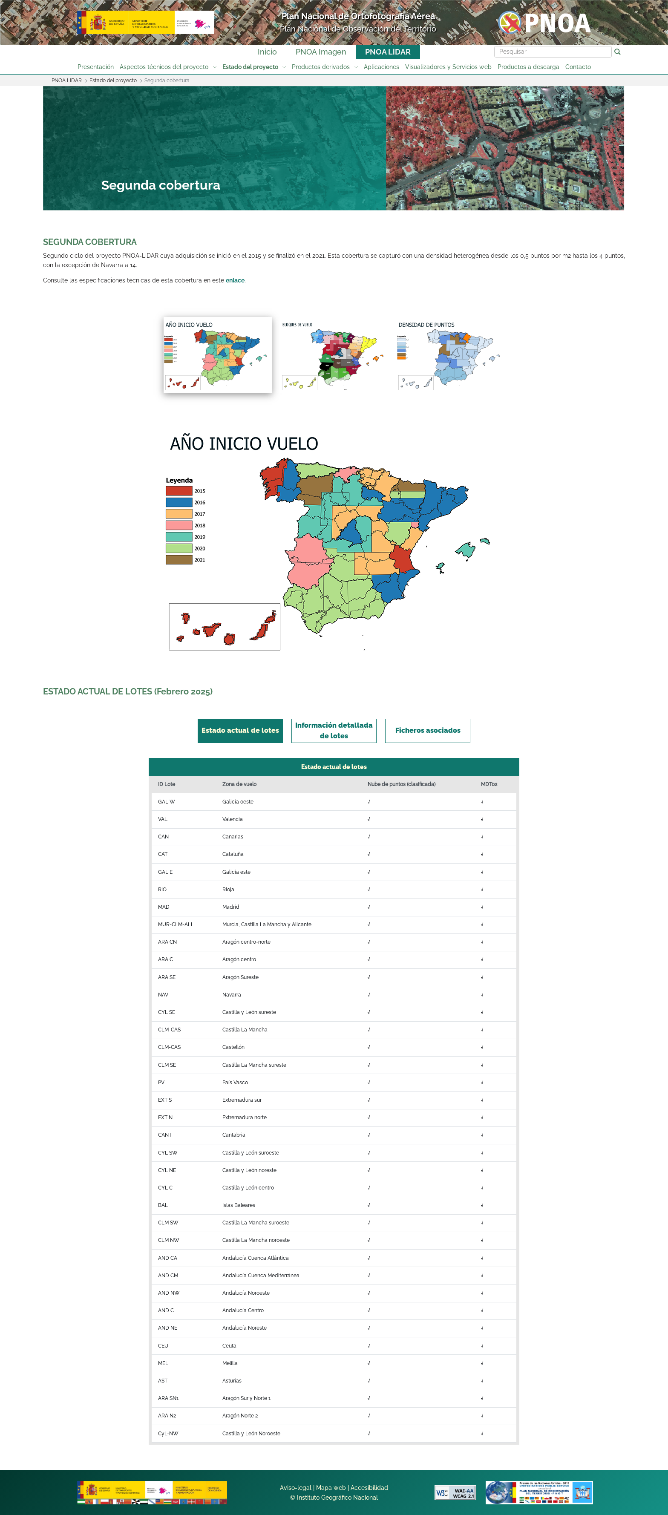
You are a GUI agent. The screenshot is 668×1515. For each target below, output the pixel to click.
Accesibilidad (369, 1487)
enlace (235, 280)
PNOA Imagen (321, 51)
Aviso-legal (295, 1487)
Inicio (267, 51)
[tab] (240, 731)
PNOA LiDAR (388, 51)
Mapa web (331, 1487)
